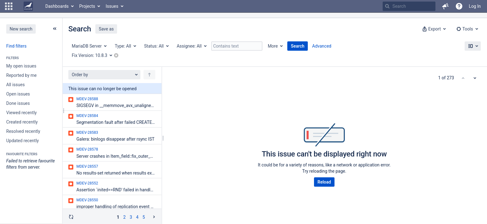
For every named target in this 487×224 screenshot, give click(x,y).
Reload (324, 182)
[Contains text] (236, 46)
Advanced (321, 46)
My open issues (21, 65)
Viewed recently (21, 112)
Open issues (18, 93)
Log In (475, 6)
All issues (15, 84)
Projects (87, 6)
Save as (106, 28)
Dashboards (57, 6)
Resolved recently (23, 131)
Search (297, 46)
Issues (112, 6)
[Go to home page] (28, 6)
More (273, 46)
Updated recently (22, 140)
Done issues (18, 103)
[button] (8, 6)
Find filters (16, 46)
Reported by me (21, 75)
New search (21, 28)
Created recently (22, 121)
